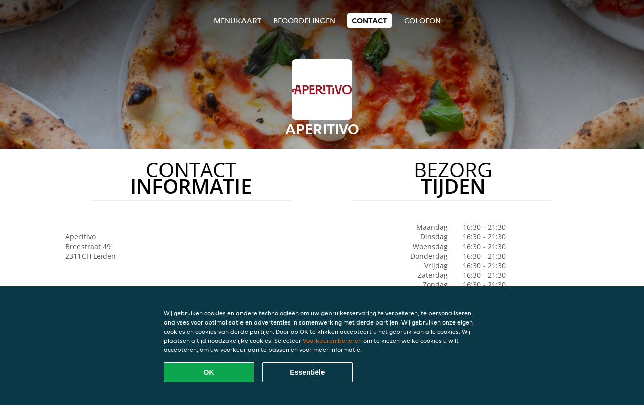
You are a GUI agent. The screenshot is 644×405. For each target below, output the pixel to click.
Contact (369, 20)
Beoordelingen (304, 20)
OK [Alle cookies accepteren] (209, 372)
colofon (422, 20)
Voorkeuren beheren (332, 340)
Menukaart (237, 20)
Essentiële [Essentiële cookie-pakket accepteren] (307, 372)
